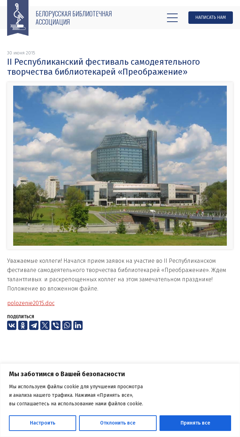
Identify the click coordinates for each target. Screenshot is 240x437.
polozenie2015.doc (30, 303)
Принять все (195, 423)
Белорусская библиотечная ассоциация (74, 17)
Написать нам (210, 17)
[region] (120, 400)
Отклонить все (117, 423)
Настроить (42, 423)
